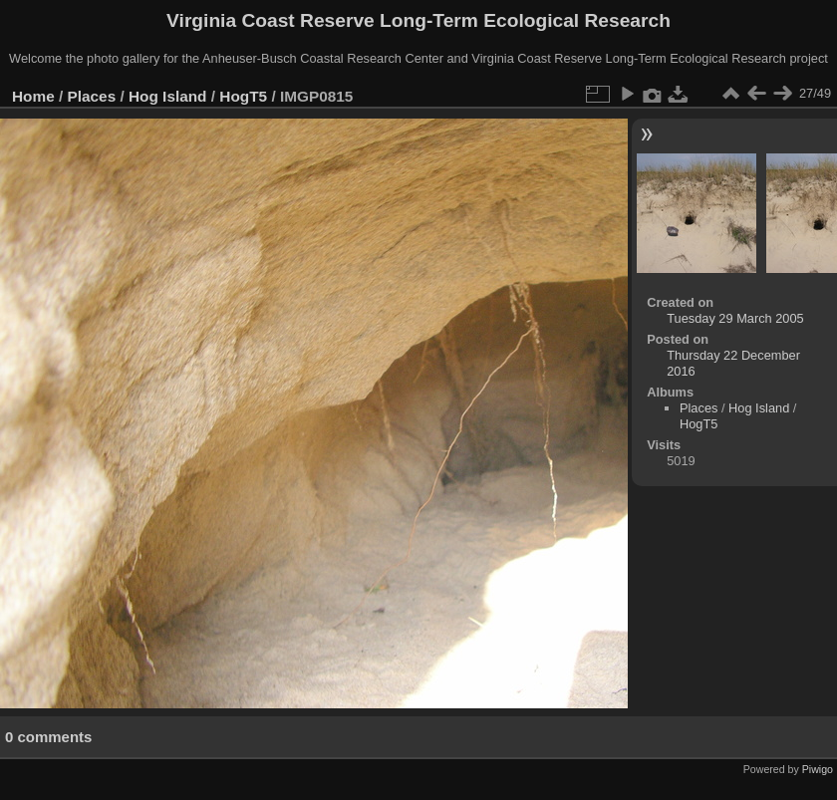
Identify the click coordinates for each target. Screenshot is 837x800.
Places (92, 96)
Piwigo (817, 769)
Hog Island (168, 96)
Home (33, 96)
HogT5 (243, 96)
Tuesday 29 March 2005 (735, 318)
